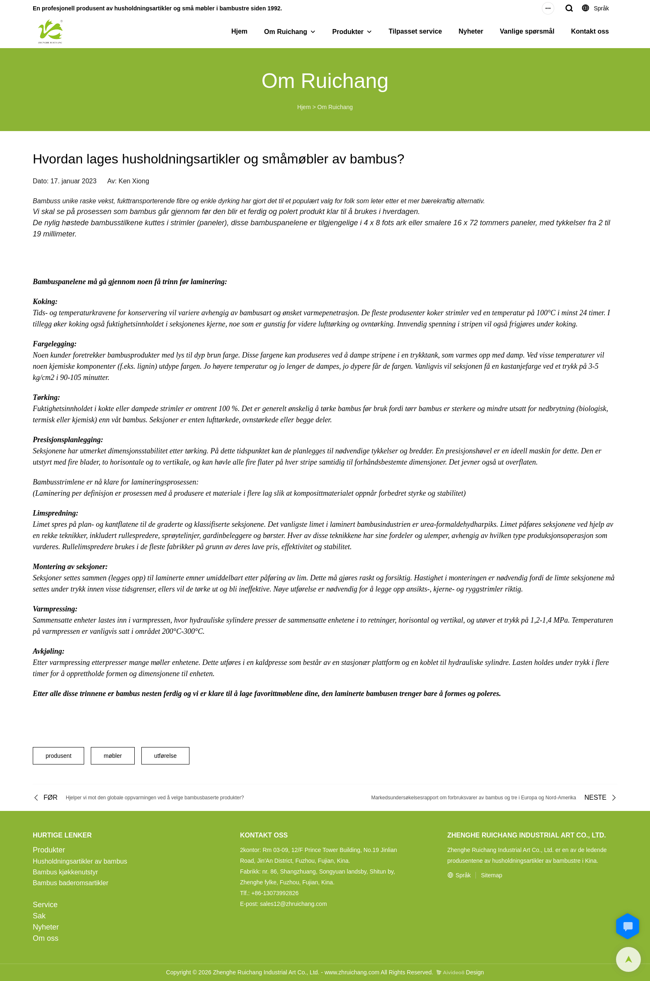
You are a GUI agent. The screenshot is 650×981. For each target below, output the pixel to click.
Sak (39, 916)
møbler (113, 755)
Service (45, 905)
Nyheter (470, 31)
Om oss (45, 938)
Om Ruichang (285, 31)
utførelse (165, 755)
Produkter (348, 31)
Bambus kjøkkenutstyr (65, 872)
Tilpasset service (415, 31)
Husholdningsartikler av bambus (80, 861)
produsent (58, 755)
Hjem (239, 31)
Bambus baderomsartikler (70, 882)
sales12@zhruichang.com (293, 904)
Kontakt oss (590, 31)
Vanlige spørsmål (527, 31)
